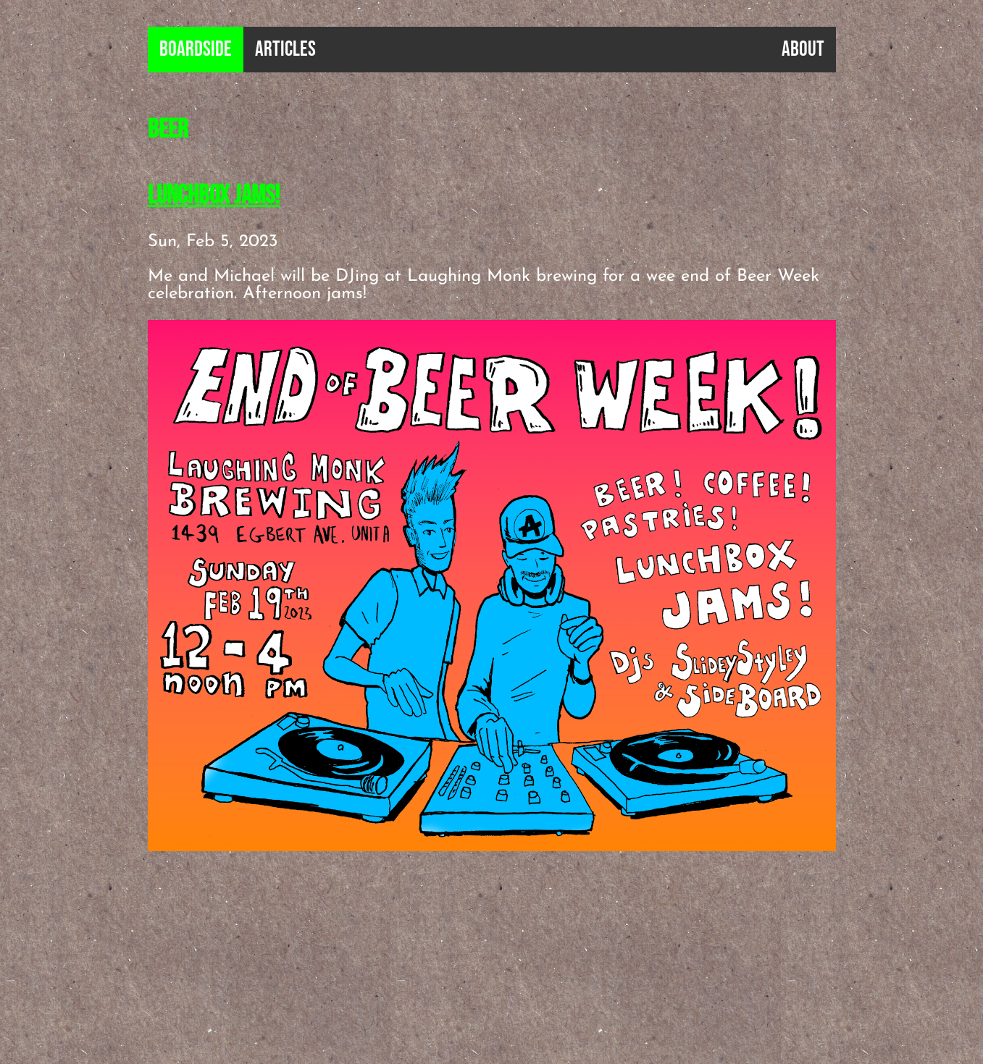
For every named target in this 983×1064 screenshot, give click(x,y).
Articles (285, 49)
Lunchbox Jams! (214, 195)
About (803, 49)
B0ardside (195, 49)
